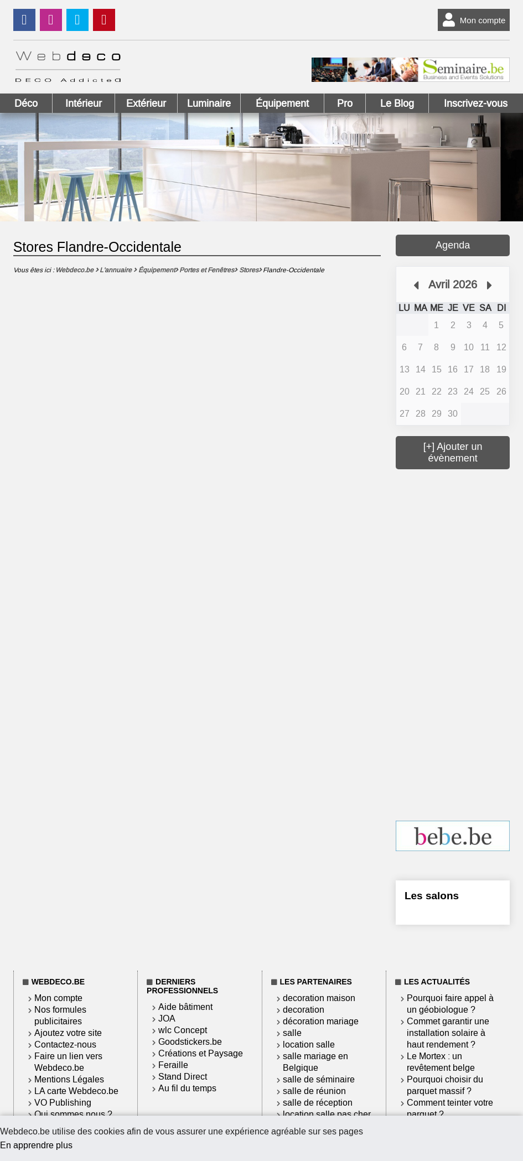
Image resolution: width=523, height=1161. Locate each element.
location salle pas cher (327, 1114)
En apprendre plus (36, 1145)
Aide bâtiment (185, 1007)
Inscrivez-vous (476, 103)
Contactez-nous (65, 1044)
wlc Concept (182, 1030)
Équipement (282, 103)
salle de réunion (314, 1091)
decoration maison (319, 998)
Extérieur (146, 103)
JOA (166, 1018)
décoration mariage (321, 1021)
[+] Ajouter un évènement (453, 452)
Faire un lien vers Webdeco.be (68, 1062)
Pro (345, 103)
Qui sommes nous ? (73, 1114)
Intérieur (83, 103)
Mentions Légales (69, 1079)
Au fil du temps (187, 1088)
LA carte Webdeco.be (76, 1091)
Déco (26, 103)
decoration (303, 1009)
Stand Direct (182, 1076)
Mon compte (472, 20)
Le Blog (397, 103)
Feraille (173, 1065)
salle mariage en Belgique (315, 1062)
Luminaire (209, 103)
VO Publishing (62, 1102)
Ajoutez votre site (68, 1033)
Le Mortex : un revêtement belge (441, 1062)
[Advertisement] (459, 644)
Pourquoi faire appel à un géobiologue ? (450, 1003)
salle (292, 1033)
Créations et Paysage (200, 1053)
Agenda (453, 245)
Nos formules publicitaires (60, 1015)
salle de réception (318, 1102)
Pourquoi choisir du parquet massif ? (445, 1085)
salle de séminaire (319, 1079)
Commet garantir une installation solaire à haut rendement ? (448, 1032)
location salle (309, 1044)
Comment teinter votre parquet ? (450, 1108)
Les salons (432, 895)
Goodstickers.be (190, 1042)
